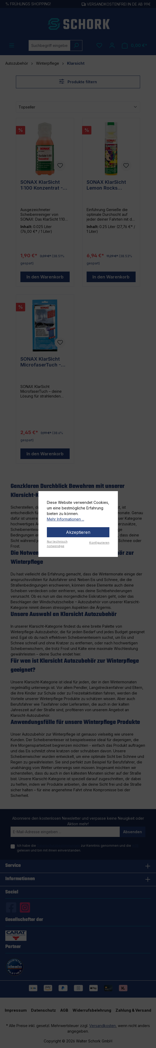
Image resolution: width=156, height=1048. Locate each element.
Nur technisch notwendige (57, 544)
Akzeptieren (78, 532)
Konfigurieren (99, 542)
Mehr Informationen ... (65, 519)
